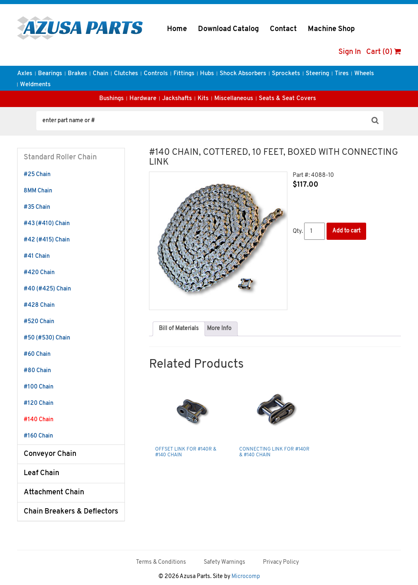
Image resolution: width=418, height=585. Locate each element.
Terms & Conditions (161, 562)
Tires (342, 74)
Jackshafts (177, 99)
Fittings (183, 74)
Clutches (126, 74)
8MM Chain (38, 191)
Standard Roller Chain (60, 157)
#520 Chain (39, 322)
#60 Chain (37, 354)
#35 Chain (37, 207)
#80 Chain (37, 371)
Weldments (35, 85)
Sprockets (286, 74)
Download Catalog (228, 29)
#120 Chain (38, 403)
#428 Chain (39, 305)
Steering (317, 74)
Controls (156, 74)
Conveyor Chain (50, 454)
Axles (24, 74)
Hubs (207, 74)
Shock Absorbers (243, 74)
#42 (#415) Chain (47, 240)
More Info (219, 329)
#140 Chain (38, 420)
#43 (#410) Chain (47, 224)
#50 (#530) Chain (47, 338)
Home (177, 29)
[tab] (179, 329)
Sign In (349, 52)
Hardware (142, 99)
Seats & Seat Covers (287, 99)
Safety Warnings (224, 562)
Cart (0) (383, 52)
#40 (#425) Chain (47, 289)
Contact (283, 29)
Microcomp (245, 577)
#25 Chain (37, 175)
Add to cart (346, 231)
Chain (100, 74)
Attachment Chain (54, 492)
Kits (203, 99)
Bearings (50, 74)
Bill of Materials (179, 329)
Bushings (111, 99)
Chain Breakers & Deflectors (71, 512)
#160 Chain (38, 436)
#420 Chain (39, 273)
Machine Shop (331, 29)
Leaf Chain (41, 473)
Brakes (77, 74)
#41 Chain (37, 256)
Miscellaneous (233, 99)
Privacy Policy (281, 562)
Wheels (364, 74)
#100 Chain (38, 387)
